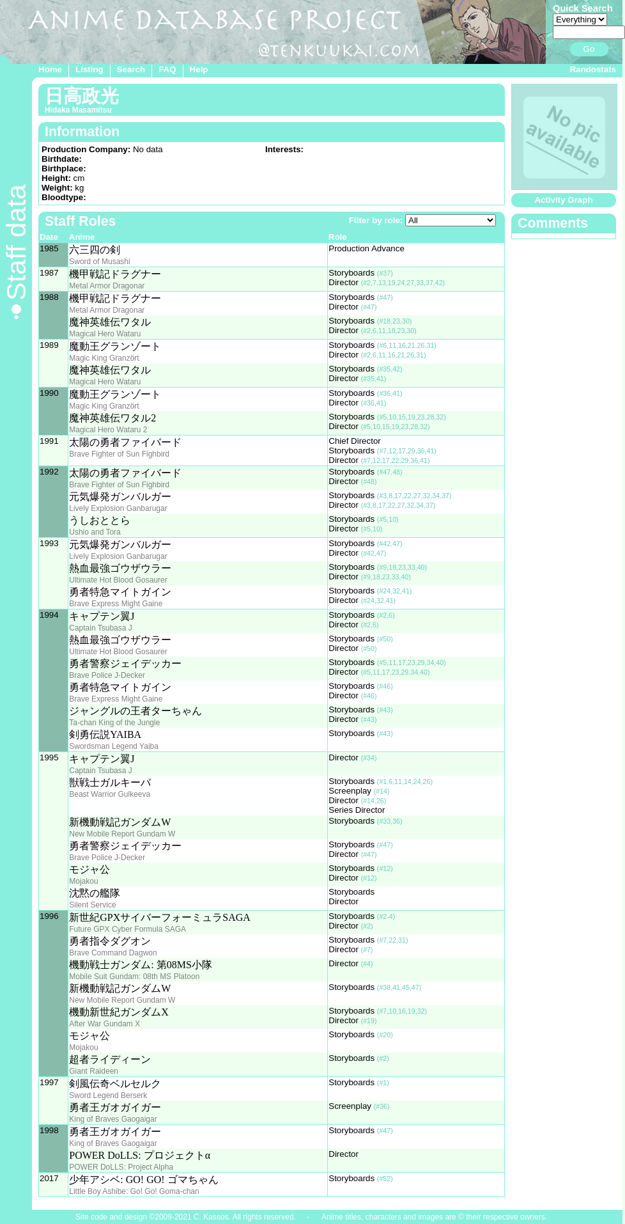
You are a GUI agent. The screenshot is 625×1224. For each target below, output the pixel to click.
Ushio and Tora (95, 532)
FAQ (167, 69)
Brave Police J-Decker (107, 675)
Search (131, 69)
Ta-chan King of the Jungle (114, 722)
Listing (89, 69)
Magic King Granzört (104, 358)
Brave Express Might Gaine (115, 603)
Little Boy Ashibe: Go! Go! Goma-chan (134, 1191)
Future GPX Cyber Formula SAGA (127, 929)
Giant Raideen (93, 1071)
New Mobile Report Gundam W (122, 833)
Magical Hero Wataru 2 (108, 429)
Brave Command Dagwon (113, 952)
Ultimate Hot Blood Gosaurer (118, 580)
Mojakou (83, 881)
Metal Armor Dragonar (106, 285)
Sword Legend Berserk (108, 1095)
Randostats (592, 69)
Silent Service (92, 904)
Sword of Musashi (99, 261)
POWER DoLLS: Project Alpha (121, 1167)
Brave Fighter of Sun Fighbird (119, 454)
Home (50, 69)
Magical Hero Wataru (105, 333)
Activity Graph (563, 200)
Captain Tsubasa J (100, 628)
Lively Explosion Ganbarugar (118, 508)
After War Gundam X (104, 1023)
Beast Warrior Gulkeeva (109, 794)
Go (589, 49)
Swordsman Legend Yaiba (113, 746)
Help (199, 69)
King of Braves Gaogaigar (113, 1119)
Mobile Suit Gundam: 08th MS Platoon (134, 976)
